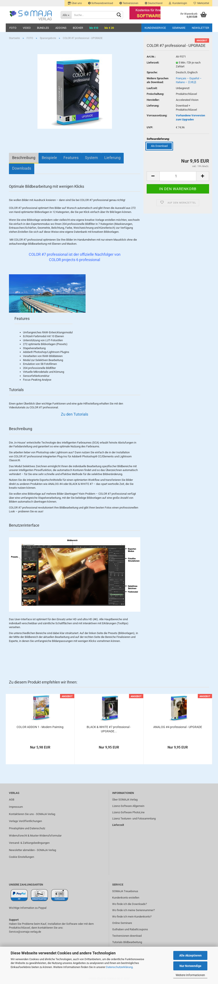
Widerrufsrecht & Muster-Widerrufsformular (35, 835)
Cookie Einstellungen (21, 856)
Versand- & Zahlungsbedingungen (29, 842)
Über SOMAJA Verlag (125, 799)
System (91, 157)
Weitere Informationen (190, 975)
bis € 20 (109, 27)
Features (71, 157)
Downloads (21, 168)
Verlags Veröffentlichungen (25, 821)
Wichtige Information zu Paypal (27, 907)
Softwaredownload (100, 3)
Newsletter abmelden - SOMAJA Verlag (32, 850)
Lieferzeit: (153, 62)
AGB (11, 799)
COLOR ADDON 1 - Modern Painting (40, 727)
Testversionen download (127, 935)
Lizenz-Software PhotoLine (128, 812)
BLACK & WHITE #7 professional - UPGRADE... (109, 729)
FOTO (12, 27)
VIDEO (27, 27)
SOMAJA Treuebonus (125, 891)
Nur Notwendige (190, 966)
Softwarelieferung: (158, 138)
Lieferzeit (118, 825)
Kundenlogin (178, 3)
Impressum (16, 806)
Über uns (75, 3)
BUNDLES (43, 27)
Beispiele (49, 157)
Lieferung (112, 157)
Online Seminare (122, 923)
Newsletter (200, 27)
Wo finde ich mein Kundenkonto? (132, 916)
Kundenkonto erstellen (125, 897)
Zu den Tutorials (74, 414)
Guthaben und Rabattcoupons (130, 929)
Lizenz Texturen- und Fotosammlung (134, 818)
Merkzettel (201, 3)
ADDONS (60, 27)
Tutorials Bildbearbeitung (127, 942)
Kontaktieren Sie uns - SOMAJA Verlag (32, 814)
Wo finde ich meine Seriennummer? (133, 910)
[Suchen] (119, 15)
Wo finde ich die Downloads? (129, 904)
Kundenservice (155, 27)
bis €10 (93, 27)
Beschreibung (23, 157)
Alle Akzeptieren (190, 955)
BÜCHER (78, 27)
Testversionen (128, 3)
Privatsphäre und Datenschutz (27, 828)
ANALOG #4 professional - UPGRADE (177, 727)
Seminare (178, 27)
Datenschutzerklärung (119, 967)
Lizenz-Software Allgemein (128, 806)
